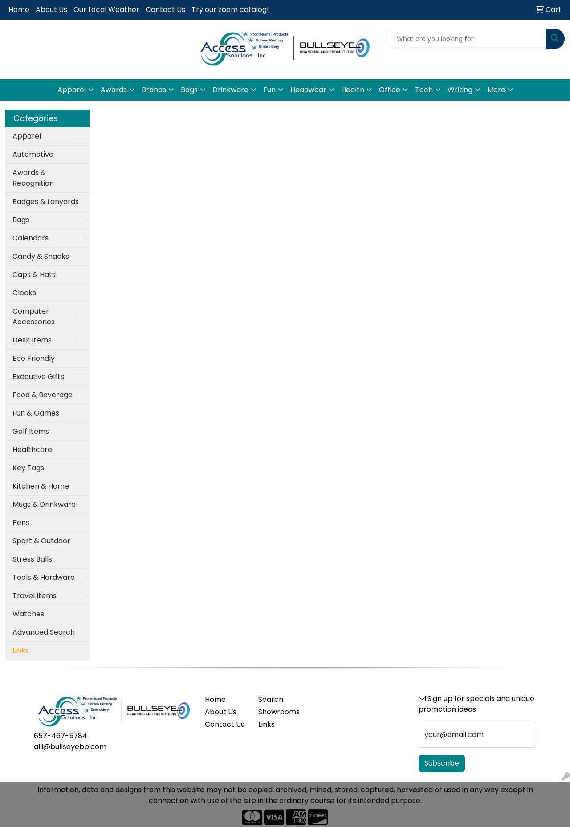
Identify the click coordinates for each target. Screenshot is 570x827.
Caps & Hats (34, 274)
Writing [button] (460, 90)
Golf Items (30, 431)
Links (266, 724)
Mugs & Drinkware (44, 504)
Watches (28, 614)
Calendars (30, 238)
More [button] (496, 90)
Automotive (32, 154)
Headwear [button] (308, 90)
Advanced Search (43, 632)
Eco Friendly (33, 358)
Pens (20, 522)
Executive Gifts (38, 376)
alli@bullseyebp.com (70, 746)
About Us (51, 9)
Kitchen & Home (40, 486)
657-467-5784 (60, 736)
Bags (20, 220)
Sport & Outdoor (41, 541)
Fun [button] (269, 90)
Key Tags (28, 468)
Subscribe (441, 763)
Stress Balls (32, 559)
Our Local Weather (106, 9)
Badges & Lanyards (45, 201)
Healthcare (32, 449)
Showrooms (279, 712)
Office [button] (389, 90)
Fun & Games (35, 413)
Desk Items (32, 340)
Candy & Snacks (40, 256)
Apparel (26, 136)
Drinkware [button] (230, 90)
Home (18, 9)
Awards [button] (114, 90)
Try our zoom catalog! (230, 9)
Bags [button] (189, 90)
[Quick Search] (465, 39)
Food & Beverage (42, 395)
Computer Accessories (33, 316)
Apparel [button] (71, 90)
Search (270, 699)
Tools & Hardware (43, 577)
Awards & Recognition (33, 177)
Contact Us (165, 9)
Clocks (24, 293)
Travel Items (34, 596)
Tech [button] (424, 90)
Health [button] (352, 90)
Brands (154, 90)
